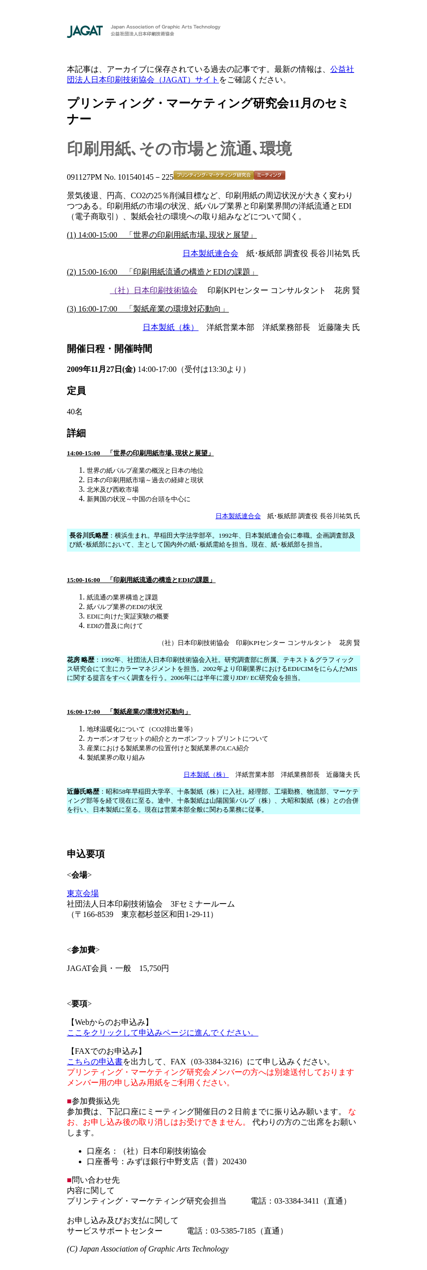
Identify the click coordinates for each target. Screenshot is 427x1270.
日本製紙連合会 (210, 253)
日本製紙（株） (171, 327)
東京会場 (83, 893)
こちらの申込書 (95, 1061)
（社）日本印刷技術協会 (154, 290)
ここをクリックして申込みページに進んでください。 (162, 1032)
